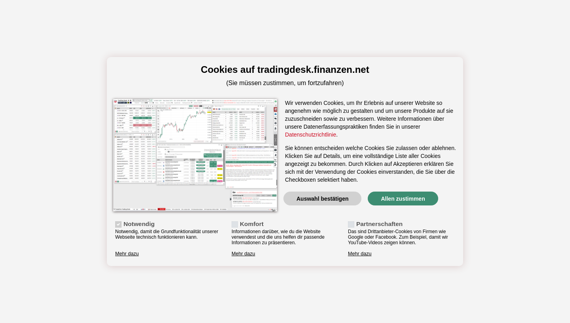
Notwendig (139, 223)
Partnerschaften (379, 223)
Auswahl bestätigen (322, 199)
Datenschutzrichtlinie (310, 134)
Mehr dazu (127, 253)
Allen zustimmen (403, 199)
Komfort (252, 223)
